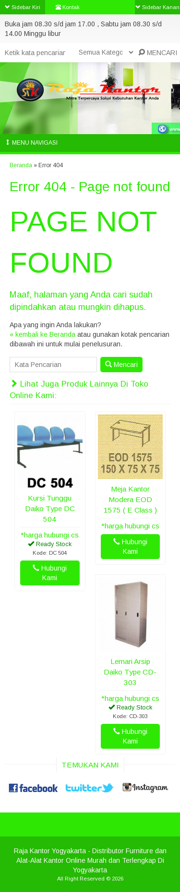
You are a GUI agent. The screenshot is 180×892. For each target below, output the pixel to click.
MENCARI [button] (157, 53)
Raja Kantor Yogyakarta (50, 851)
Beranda (21, 165)
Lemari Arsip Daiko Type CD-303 (130, 671)
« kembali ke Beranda (42, 334)
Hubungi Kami (50, 573)
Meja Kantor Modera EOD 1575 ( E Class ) (130, 499)
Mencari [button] (121, 364)
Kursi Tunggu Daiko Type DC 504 (50, 508)
